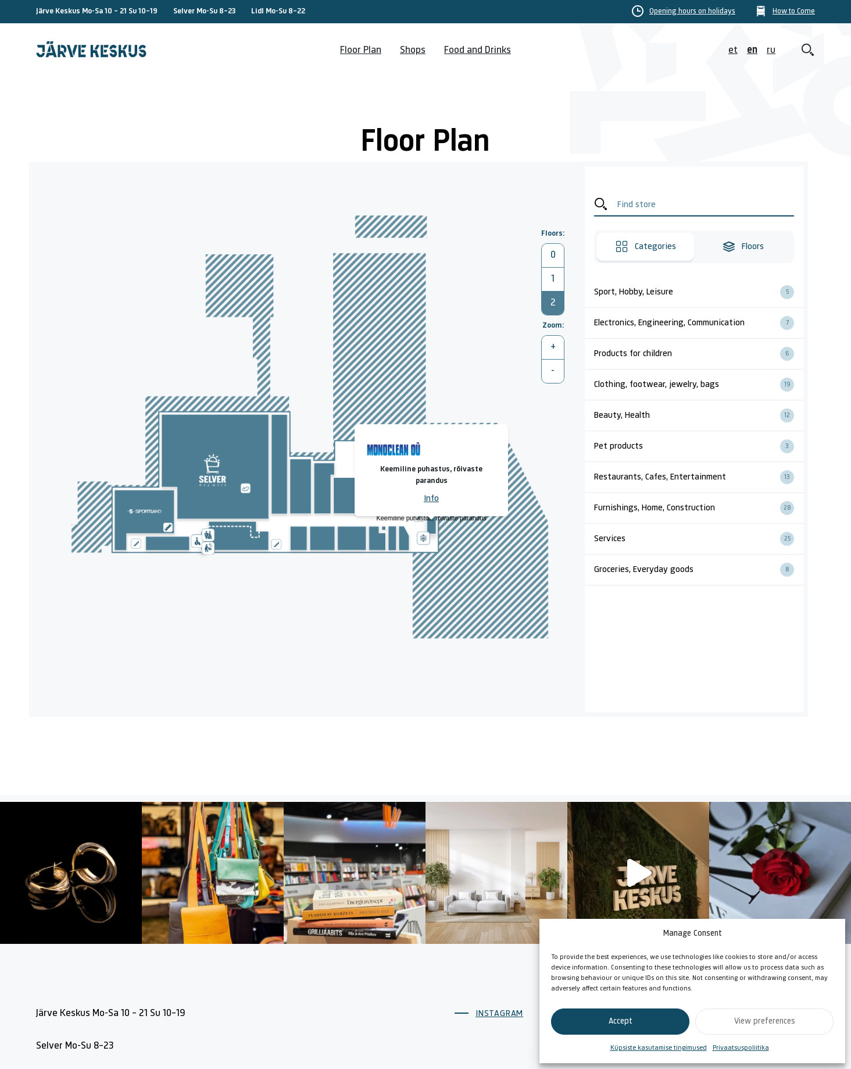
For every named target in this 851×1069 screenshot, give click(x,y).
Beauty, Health (698, 415)
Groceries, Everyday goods (698, 570)
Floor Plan (360, 50)
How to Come (794, 11)
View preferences (764, 1021)
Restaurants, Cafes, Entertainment (698, 477)
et (733, 50)
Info (431, 498)
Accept (620, 1021)
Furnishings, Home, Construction (698, 508)
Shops (412, 50)
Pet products (698, 446)
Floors (743, 247)
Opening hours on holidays (692, 11)
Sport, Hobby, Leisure (698, 292)
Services (698, 539)
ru (771, 50)
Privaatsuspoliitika (741, 1048)
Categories (645, 247)
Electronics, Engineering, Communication (698, 323)
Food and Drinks (477, 50)
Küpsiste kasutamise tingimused (658, 1048)
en (752, 50)
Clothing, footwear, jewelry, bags (698, 385)
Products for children (698, 354)
